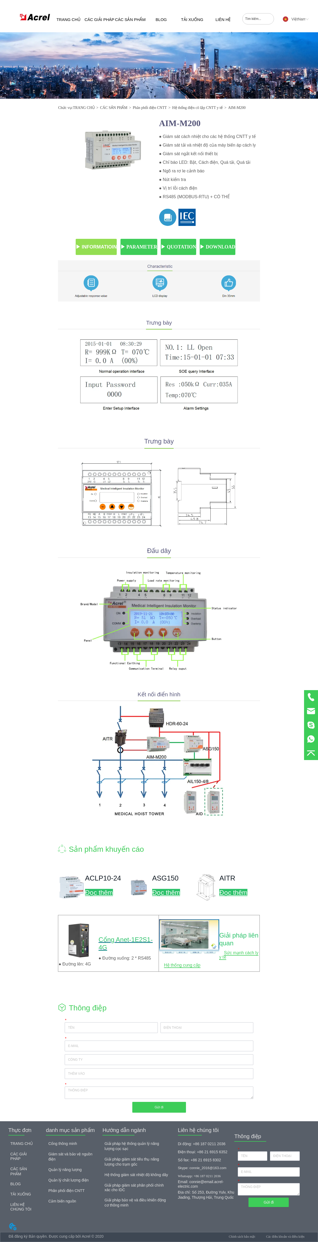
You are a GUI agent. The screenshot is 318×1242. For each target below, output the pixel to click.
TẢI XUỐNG (192, 19)
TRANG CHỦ (68, 19)
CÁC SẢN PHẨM (130, 19)
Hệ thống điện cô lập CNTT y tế (197, 108)
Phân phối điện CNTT (150, 108)
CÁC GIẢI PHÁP (99, 19)
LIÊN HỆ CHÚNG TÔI (223, 24)
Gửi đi (159, 1107)
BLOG (161, 19)
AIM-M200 (237, 108)
